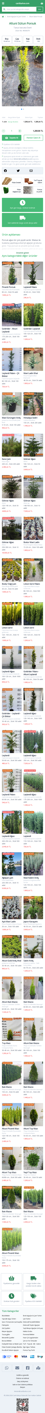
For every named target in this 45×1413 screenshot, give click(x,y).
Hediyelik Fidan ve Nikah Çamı (12, 1344)
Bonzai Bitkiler (7, 1341)
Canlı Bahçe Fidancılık (20, 1395)
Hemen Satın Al (33, 137)
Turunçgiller (6, 1334)
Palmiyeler (5, 1325)
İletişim (22, 1387)
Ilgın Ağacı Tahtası (29, 1347)
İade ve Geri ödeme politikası (23, 1385)
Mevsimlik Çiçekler (8, 1338)
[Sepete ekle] (19, 130)
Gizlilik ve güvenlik (22, 1375)
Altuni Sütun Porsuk (35, 17)
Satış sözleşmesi (22, 1381)
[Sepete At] (11, 138)
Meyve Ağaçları (7, 1331)
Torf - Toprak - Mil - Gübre (32, 1344)
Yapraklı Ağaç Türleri (9, 1319)
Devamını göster (22, 253)
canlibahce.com (22, 3)
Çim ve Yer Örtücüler (30, 1341)
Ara (39, 9)
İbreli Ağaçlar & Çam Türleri (16, 17)
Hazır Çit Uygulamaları (30, 1338)
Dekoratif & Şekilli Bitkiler (31, 1322)
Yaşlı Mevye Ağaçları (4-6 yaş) (33, 1328)
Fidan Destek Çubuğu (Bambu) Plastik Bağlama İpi (12, 1347)
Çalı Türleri (26, 1319)
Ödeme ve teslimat (22, 1378)
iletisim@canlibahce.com (23, 159)
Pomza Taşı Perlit (29, 1350)
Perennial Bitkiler (28, 1334)
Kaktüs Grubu (27, 1331)
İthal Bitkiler (6, 1316)
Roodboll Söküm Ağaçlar (10, 1350)
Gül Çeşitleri (6, 1328)
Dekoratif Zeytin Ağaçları (31, 1325)
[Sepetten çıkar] (3, 130)
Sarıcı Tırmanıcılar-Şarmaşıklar (12, 1322)
